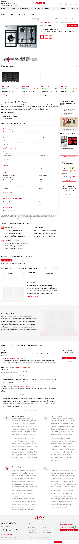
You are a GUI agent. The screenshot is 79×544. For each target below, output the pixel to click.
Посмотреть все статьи (69, 156)
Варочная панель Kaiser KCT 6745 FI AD (26, 386)
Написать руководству (69, 530)
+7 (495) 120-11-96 (68, 190)
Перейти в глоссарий (32, 296)
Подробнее (69, 180)
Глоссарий (45, 525)
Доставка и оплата (32, 525)
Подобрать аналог (72, 25)
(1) (17, 88)
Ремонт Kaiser (31, 530)
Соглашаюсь (58, 541)
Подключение (31, 527)
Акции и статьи (60, 1)
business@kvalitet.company (68, 527)
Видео (44, 527)
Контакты (45, 530)
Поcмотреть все (69, 361)
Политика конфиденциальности (34, 537)
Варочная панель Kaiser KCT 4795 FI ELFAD (26, 350)
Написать (68, 194)
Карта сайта (62, 537)
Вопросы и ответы (47, 529)
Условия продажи (46, 537)
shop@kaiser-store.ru (66, 524)
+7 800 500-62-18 (6, 5)
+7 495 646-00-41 (6, 3)
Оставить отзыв (6, 260)
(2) (37, 88)
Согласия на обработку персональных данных (40, 542)
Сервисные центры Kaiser (34, 529)
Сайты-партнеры (47, 532)
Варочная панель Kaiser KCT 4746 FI (23, 367)
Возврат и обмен (32, 532)
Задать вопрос (69, 358)
